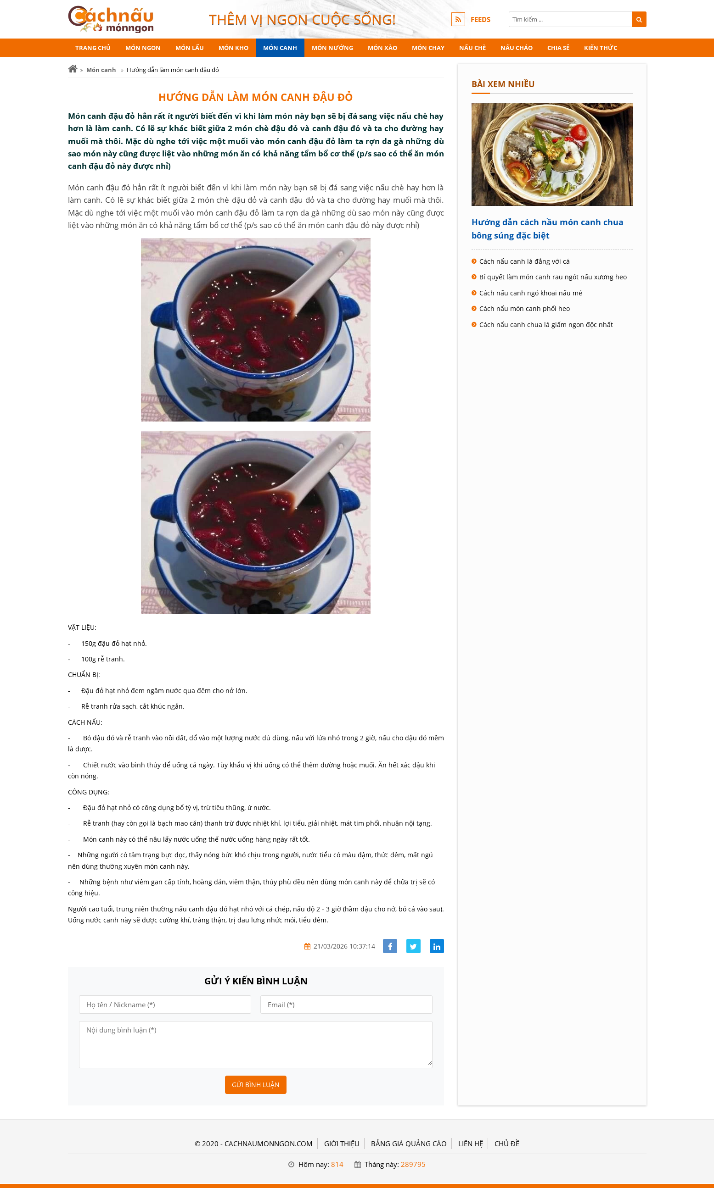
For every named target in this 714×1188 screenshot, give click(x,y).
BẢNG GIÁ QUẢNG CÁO (409, 1143)
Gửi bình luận (256, 1084)
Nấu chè (472, 48)
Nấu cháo (516, 48)
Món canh (280, 48)
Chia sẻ (558, 48)
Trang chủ (93, 48)
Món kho (233, 48)
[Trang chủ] (73, 69)
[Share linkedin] (437, 946)
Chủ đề (507, 1143)
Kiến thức (600, 48)
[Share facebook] (390, 946)
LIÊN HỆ (470, 1143)
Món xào (382, 48)
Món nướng (332, 48)
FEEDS (480, 19)
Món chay (428, 48)
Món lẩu (189, 48)
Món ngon (143, 48)
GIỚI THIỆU (342, 1143)
